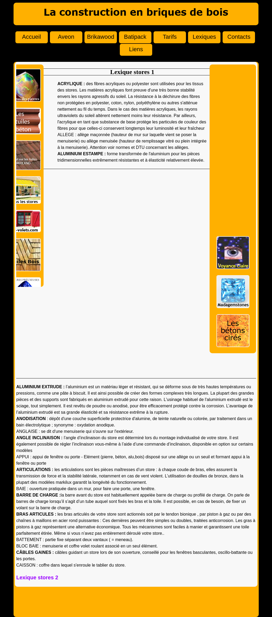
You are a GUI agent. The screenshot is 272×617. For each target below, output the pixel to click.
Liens (136, 49)
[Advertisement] (233, 148)
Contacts (238, 36)
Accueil (31, 36)
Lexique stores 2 (37, 577)
